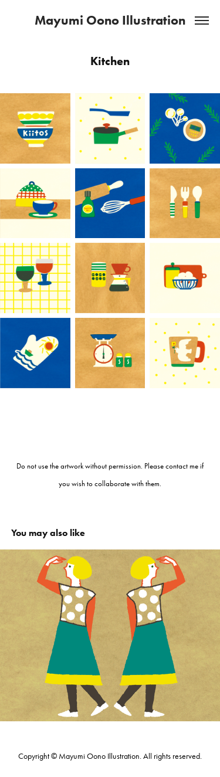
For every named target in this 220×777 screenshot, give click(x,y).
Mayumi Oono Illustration (110, 20)
